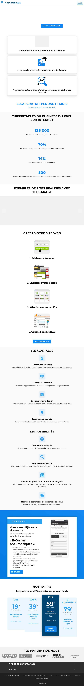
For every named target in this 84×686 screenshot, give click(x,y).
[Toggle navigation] (2, 2)
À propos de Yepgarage (42, 664)
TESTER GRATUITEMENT (52, 26)
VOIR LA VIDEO (30, 26)
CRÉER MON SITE (42, 341)
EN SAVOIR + (16, 572)
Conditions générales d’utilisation (34, 675)
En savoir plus (16, 621)
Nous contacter (66, 675)
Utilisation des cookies (12, 675)
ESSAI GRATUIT (50, 629)
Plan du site (53, 675)
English (80, 3)
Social (42, 669)
